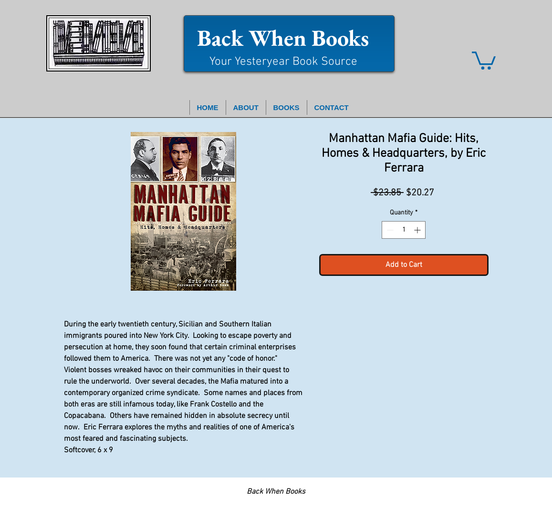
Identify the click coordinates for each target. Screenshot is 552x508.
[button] (484, 60)
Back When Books (283, 37)
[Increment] (418, 230)
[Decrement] (389, 230)
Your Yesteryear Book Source (283, 62)
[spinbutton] (403, 230)
